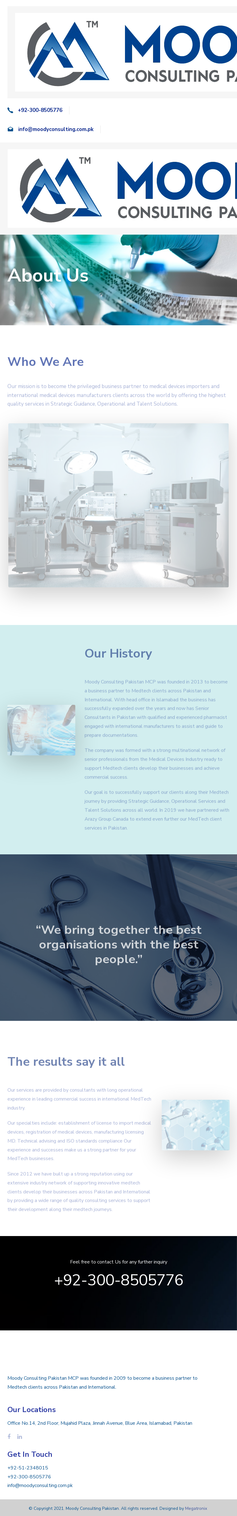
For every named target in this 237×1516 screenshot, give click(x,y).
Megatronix (196, 1508)
